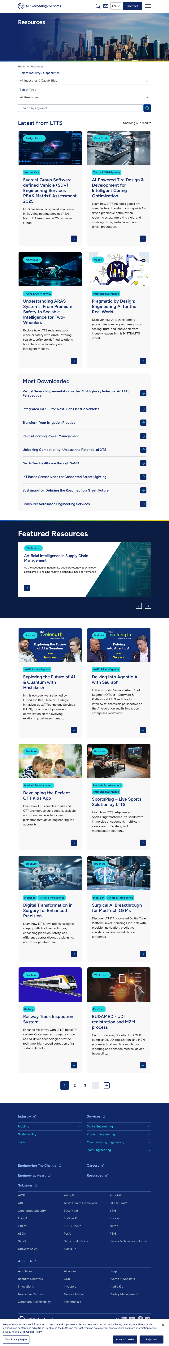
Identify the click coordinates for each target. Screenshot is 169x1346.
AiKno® (69, 1195)
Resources (95, 1175)
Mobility (23, 1126)
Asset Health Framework (81, 1203)
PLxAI (68, 1233)
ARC (21, 1203)
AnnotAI (115, 1195)
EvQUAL (23, 1218)
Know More (50, 188)
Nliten (114, 1226)
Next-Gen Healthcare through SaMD (84, 463)
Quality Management (124, 1294)
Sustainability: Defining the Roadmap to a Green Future (84, 490)
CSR (67, 1279)
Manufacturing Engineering (105, 1142)
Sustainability (27, 1134)
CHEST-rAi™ (119, 1203)
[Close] (163, 1340)
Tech (21, 1142)
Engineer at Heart (32, 1175)
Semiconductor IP (76, 1241)
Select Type (28, 90)
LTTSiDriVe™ (72, 1226)
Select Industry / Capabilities (39, 73)
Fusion (114, 1218)
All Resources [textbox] (29, 97)
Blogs (113, 1271)
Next (148, 606)
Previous (139, 606)
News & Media (74, 1294)
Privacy (80, 1331)
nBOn (22, 1233)
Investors (70, 1286)
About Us (25, 1261)
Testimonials (72, 1302)
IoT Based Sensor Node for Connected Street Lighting (84, 477)
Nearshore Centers (31, 1294)
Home (21, 66)
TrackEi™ (70, 1249)
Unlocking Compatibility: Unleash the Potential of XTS (84, 450)
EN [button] (114, 6)
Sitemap (94, 1331)
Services (93, 1116)
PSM (113, 1233)
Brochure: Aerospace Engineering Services (84, 504)
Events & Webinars (122, 1279)
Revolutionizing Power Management (84, 436)
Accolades (25, 1271)
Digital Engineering (100, 1126)
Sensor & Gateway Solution (128, 1241)
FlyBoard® (71, 1218)
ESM (113, 1210)
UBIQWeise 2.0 (28, 1249)
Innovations (26, 1286)
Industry (24, 1116)
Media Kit (116, 1286)
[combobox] (84, 80)
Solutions (25, 1185)
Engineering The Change (37, 1165)
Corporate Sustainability (34, 1302)
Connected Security (32, 1210)
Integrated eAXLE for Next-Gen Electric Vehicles (84, 409)
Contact (132, 6)
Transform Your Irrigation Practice (84, 422)
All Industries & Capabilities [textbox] (38, 80)
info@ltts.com (112, 1331)
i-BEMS (23, 1226)
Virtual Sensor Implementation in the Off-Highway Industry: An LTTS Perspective (84, 393)
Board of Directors (30, 1279)
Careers (93, 1165)
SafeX (22, 1241)
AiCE (21, 1195)
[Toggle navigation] (148, 6)
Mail (106, 6)
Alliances (70, 1271)
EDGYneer (71, 1210)
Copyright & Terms (59, 1331)
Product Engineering (101, 1134)
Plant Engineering (99, 1150)
